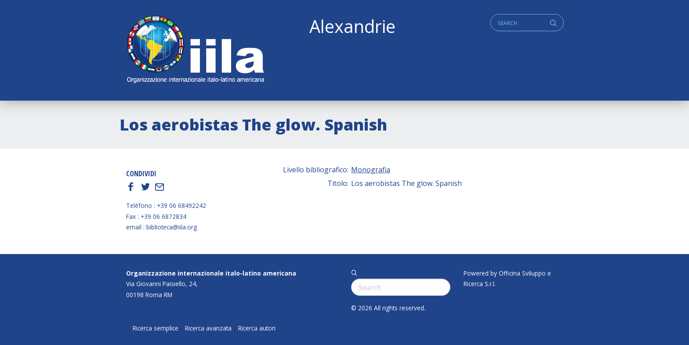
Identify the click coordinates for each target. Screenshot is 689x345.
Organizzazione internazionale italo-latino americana (211, 273)
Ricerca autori (257, 328)
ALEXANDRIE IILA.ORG (195, 50)
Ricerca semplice (155, 328)
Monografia (370, 169)
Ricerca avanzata (208, 328)
